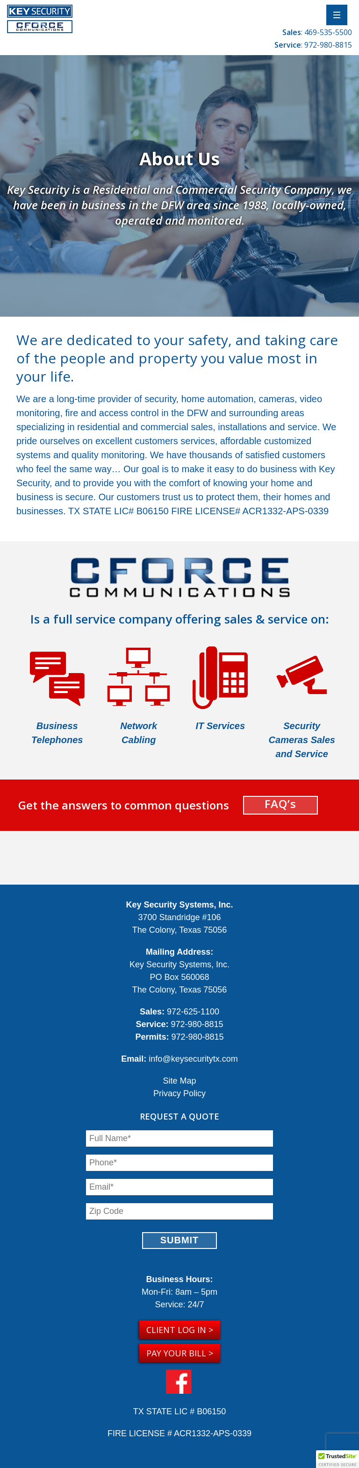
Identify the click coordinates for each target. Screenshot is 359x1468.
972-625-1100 (193, 1011)
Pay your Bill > (179, 1353)
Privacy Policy (179, 1093)
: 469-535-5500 (317, 32)
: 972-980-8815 (313, 45)
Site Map (179, 1080)
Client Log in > (179, 1329)
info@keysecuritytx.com (193, 1059)
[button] (337, 1459)
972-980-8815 (197, 1024)
